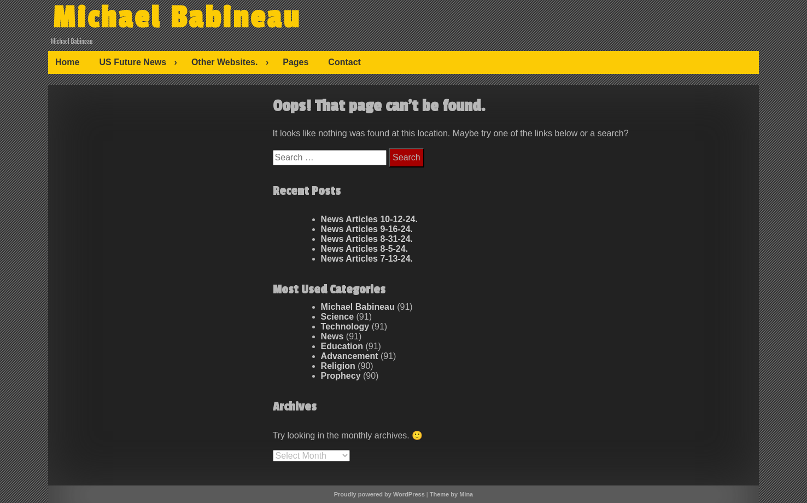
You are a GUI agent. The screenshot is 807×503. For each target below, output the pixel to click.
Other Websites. (224, 62)
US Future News (132, 62)
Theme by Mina (451, 494)
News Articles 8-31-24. (367, 239)
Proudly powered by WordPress (379, 494)
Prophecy (341, 375)
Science (337, 316)
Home (67, 62)
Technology (345, 326)
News (332, 336)
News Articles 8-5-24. (364, 248)
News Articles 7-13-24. (367, 258)
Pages (295, 62)
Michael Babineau (176, 18)
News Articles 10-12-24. (369, 219)
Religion (338, 366)
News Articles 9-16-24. (367, 229)
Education (342, 346)
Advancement (349, 356)
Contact (344, 62)
